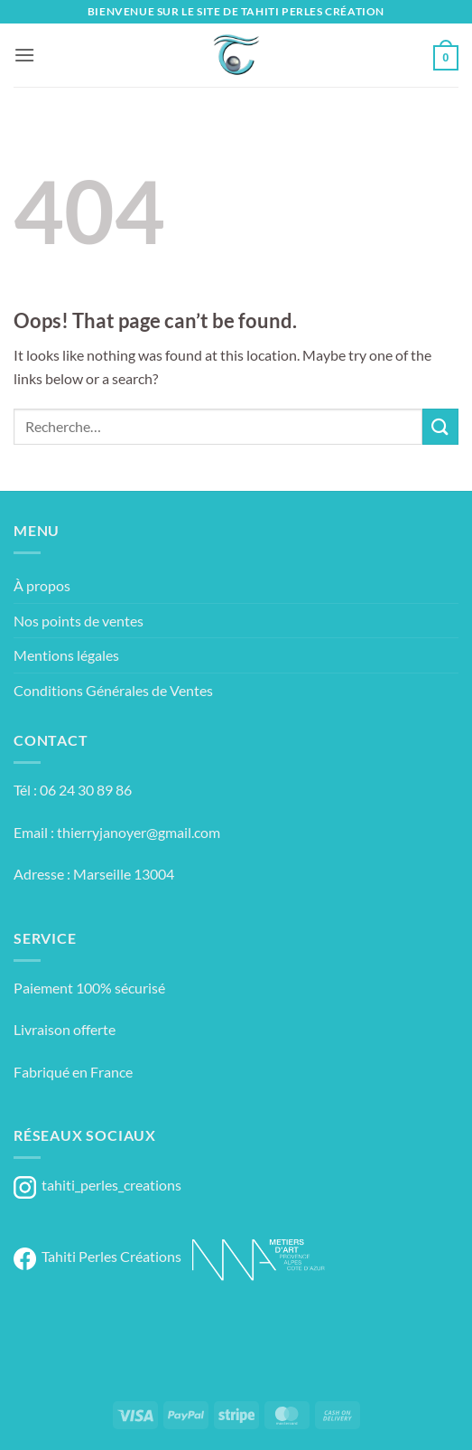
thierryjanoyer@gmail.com (138, 832)
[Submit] (440, 426)
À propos (42, 585)
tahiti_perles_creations (97, 1184)
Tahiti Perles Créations (97, 1256)
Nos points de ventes (78, 620)
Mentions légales (66, 655)
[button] (24, 55)
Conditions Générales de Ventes (113, 690)
